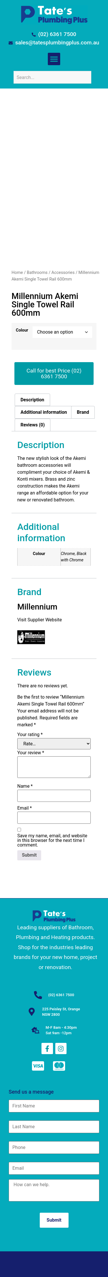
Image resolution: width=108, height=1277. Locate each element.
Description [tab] (32, 400)
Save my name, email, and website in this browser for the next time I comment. (52, 840)
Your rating (30, 734)
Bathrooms (37, 272)
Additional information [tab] (43, 412)
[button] (54, 59)
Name (25, 786)
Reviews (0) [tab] (32, 425)
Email (24, 808)
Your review (30, 753)
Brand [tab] (83, 412)
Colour (22, 330)
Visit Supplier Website (40, 619)
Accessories (63, 272)
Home (17, 272)
